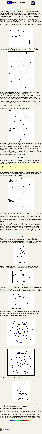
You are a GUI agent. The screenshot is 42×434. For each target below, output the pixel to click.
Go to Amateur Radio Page (5, 430)
